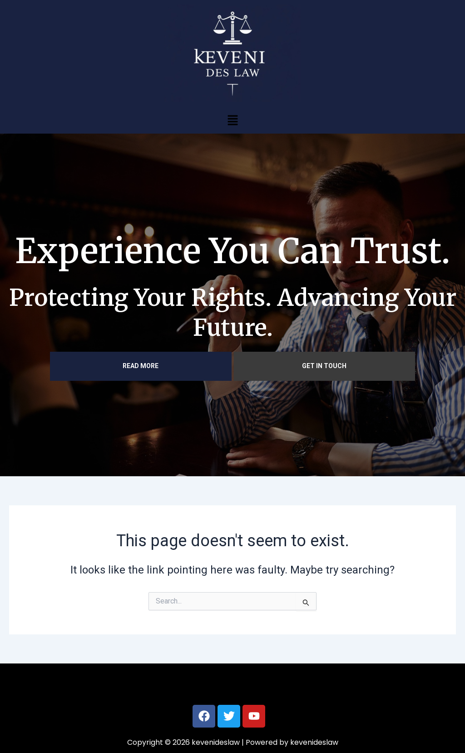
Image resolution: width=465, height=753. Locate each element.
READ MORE (140, 365)
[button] (232, 120)
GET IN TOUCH (324, 365)
